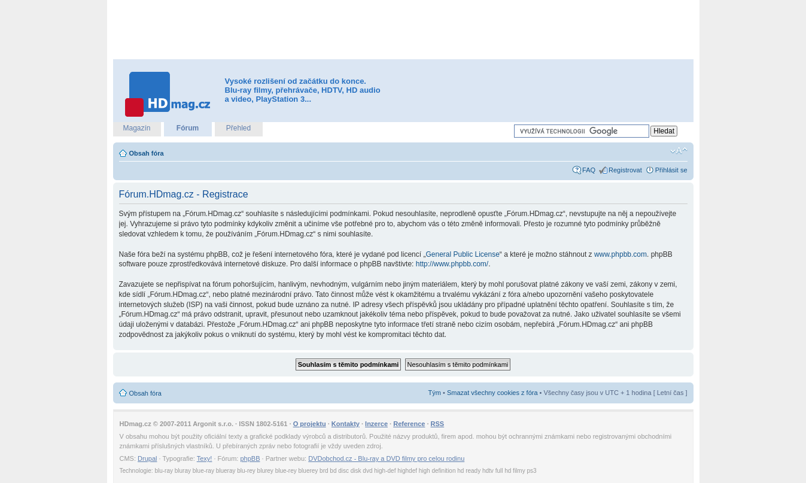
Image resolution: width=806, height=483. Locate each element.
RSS (438, 423)
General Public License (462, 254)
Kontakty (345, 423)
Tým (434, 392)
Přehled (238, 128)
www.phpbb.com (620, 254)
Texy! (204, 458)
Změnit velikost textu (679, 150)
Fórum (188, 128)
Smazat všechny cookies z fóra (492, 392)
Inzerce (376, 423)
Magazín (136, 128)
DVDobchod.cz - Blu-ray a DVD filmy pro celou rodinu (386, 458)
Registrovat (625, 170)
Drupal (147, 458)
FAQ (588, 170)
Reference (409, 423)
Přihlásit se (671, 170)
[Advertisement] (403, 30)
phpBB (250, 458)
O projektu (309, 423)
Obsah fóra (146, 153)
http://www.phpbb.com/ (452, 264)
